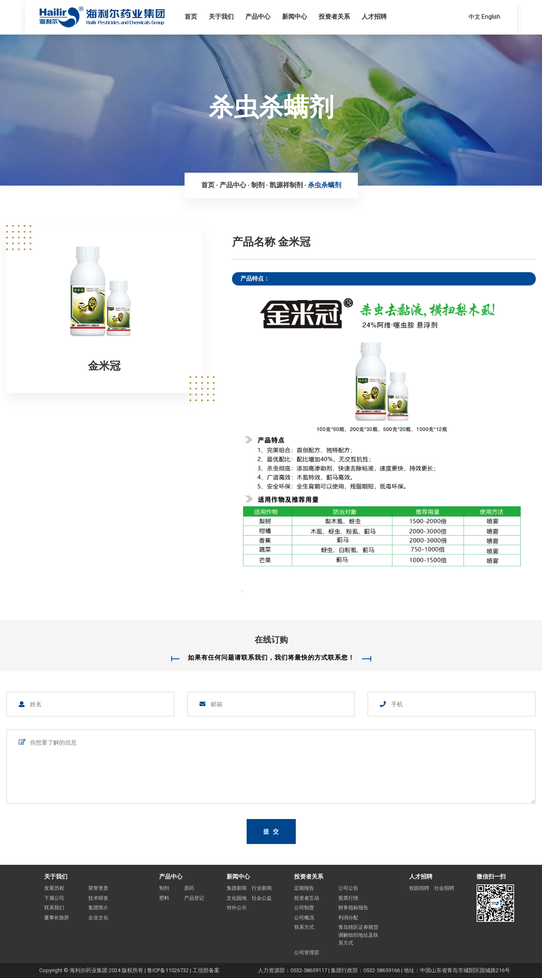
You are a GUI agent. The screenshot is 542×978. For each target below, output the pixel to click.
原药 (189, 888)
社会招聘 (444, 888)
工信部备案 (206, 970)
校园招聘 (419, 888)
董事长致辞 (56, 918)
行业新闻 (262, 888)
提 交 (271, 831)
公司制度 (304, 908)
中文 (474, 16)
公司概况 (304, 918)
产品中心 (233, 185)
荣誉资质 (98, 888)
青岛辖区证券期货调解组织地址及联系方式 (358, 935)
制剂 (258, 185)
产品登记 (194, 898)
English (491, 16)
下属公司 (54, 898)
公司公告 (348, 888)
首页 (208, 185)
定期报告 (304, 888)
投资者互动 (306, 898)
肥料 (164, 898)
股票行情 (348, 898)
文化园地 (237, 898)
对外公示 (237, 908)
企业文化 (98, 918)
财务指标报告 (353, 908)
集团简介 (98, 908)
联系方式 (304, 927)
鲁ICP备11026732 (168, 970)
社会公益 (262, 898)
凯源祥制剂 (286, 185)
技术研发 (98, 898)
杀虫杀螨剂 (324, 185)
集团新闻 (237, 888)
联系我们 (54, 908)
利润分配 (348, 918)
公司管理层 (306, 953)
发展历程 (54, 888)
